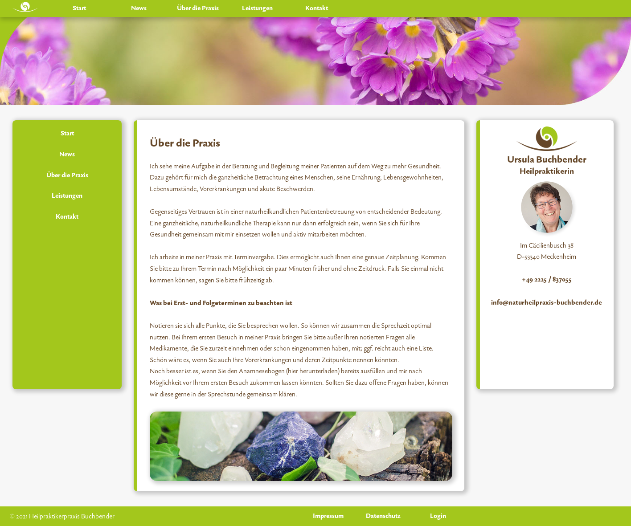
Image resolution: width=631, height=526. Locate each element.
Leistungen (257, 8)
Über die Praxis (198, 8)
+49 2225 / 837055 (547, 279)
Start (79, 8)
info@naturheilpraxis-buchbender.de (546, 302)
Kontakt (316, 8)
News (139, 8)
